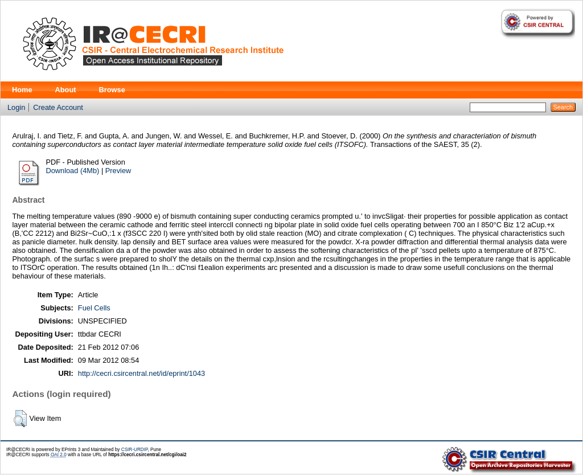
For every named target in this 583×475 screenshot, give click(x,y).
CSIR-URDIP (134, 449)
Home (22, 89)
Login (16, 107)
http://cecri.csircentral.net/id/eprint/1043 (141, 373)
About (65, 89)
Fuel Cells (94, 308)
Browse (112, 89)
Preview (118, 170)
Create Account (58, 107)
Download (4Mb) (72, 170)
